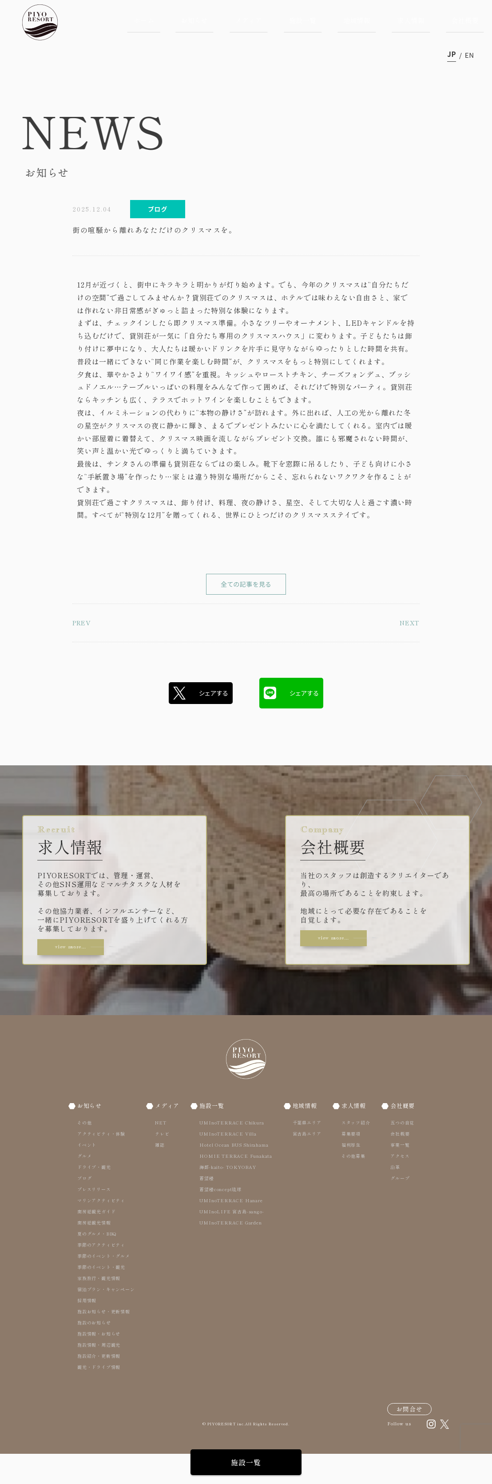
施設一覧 (303, 20)
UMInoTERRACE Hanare (231, 1230)
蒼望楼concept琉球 (221, 1219)
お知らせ (194, 20)
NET (159, 1152)
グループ (396, 1207)
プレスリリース (94, 1219)
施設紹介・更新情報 (98, 1385)
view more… (81, 969)
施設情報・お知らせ (98, 1363)
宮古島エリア (306, 1163)
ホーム (144, 20)
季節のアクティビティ (101, 1274)
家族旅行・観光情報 (98, 1307)
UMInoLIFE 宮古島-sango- (232, 1241)
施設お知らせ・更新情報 (103, 1341)
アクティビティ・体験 (101, 1163)
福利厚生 (348, 1174)
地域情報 (357, 20)
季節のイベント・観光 (101, 1296)
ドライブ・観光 (94, 1196)
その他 (84, 1152)
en (469, 55)
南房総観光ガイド (96, 1241)
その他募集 (351, 1185)
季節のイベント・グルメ (103, 1285)
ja (451, 55)
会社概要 (465, 20)
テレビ (161, 1163)
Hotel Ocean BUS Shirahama (234, 1174)
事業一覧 (396, 1174)
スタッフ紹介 (353, 1152)
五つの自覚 (399, 1152)
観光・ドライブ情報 (98, 1396)
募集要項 (348, 1163)
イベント (86, 1174)
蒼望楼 (207, 1207)
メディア (248, 20)
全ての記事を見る (246, 597)
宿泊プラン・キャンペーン (106, 1319)
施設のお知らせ (94, 1352)
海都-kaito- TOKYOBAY (228, 1196)
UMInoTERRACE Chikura (232, 1152)
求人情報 (411, 20)
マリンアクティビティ (101, 1230)
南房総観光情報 (94, 1252)
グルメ (84, 1185)
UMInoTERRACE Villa (228, 1163)
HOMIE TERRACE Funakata (236, 1185)
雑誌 (158, 1174)
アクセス (396, 1185)
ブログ (84, 1207)
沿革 (392, 1196)
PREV (83, 650)
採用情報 (86, 1330)
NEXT (408, 650)
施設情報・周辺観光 (98, 1374)
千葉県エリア (306, 1152)
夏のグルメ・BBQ (97, 1263)
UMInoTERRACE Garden (231, 1252)
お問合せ (409, 1438)
